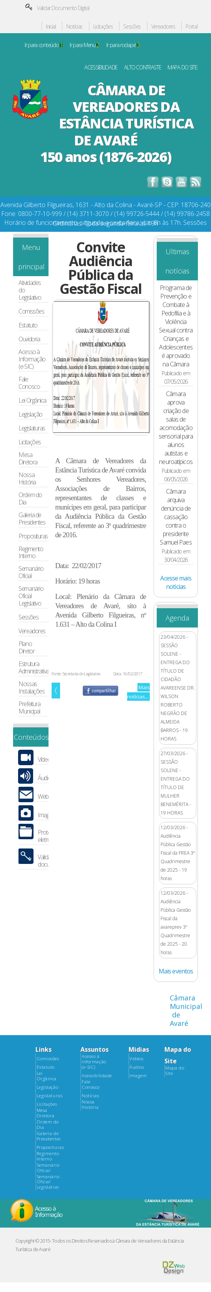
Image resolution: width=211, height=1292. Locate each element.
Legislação (30, 414)
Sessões (132, 27)
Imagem (138, 1075)
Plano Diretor (26, 647)
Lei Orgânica (32, 400)
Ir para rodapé (122, 45)
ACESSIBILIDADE (100, 67)
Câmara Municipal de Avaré (186, 1010)
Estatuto (27, 325)
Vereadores (163, 27)
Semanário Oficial (30, 572)
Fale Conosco (29, 383)
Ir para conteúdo (43, 45)
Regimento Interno (30, 552)
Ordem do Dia (30, 498)
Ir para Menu (84, 45)
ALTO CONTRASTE (142, 67)
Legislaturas (31, 428)
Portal (191, 27)
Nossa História (26, 478)
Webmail (47, 796)
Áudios (45, 778)
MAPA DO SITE (182, 67)
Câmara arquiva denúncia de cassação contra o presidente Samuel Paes (175, 516)
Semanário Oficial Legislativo (30, 596)
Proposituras (33, 536)
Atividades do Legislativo (29, 290)
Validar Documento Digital (63, 8)
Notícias (74, 27)
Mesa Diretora (27, 458)
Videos (136, 1058)
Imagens (47, 815)
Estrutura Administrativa (33, 667)
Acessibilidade (97, 1075)
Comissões (31, 311)
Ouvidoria (29, 339)
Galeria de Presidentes (31, 518)
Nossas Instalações (31, 687)
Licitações (103, 27)
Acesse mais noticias (175, 582)
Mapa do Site (174, 1070)
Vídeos (45, 759)
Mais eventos (176, 971)
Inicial (51, 27)
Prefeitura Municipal (29, 707)
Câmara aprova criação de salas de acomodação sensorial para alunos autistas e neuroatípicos (176, 428)
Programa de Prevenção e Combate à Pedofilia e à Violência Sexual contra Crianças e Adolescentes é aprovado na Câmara (175, 325)
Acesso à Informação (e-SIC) (31, 359)
